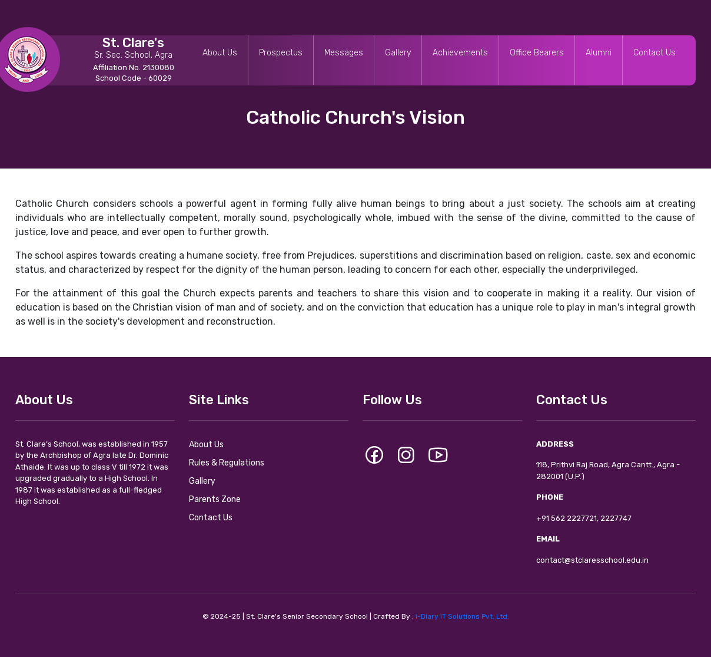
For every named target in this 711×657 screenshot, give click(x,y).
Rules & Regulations (226, 463)
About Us (219, 53)
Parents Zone (215, 499)
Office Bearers (537, 53)
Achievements (460, 53)
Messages (343, 53)
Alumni (599, 53)
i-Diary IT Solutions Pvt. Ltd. (462, 616)
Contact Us (654, 53)
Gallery (398, 53)
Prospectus (281, 53)
